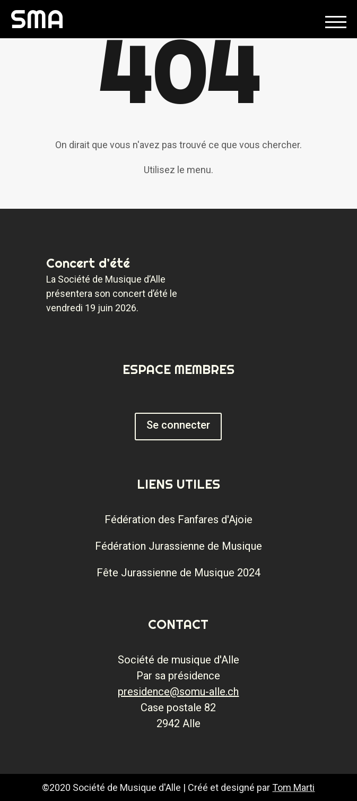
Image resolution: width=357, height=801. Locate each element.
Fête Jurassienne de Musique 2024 (178, 572)
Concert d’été (88, 263)
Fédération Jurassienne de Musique (178, 546)
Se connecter (178, 425)
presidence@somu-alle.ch (178, 691)
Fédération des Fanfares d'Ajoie (178, 519)
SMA (37, 19)
